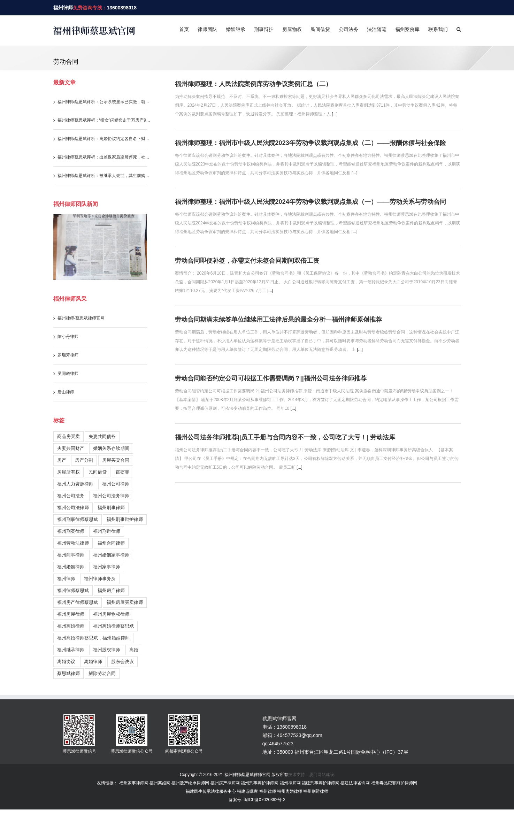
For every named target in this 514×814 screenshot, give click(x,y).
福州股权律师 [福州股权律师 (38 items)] (106, 649)
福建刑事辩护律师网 (320, 783)
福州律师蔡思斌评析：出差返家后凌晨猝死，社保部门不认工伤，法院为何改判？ (104, 157)
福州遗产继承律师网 (190, 783)
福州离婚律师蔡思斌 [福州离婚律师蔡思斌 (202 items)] (113, 626)
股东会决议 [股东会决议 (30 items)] (122, 661)
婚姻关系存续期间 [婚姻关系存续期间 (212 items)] (111, 448)
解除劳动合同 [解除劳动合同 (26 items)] (102, 673)
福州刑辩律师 (315, 791)
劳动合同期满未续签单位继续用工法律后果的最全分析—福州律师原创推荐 (278, 319)
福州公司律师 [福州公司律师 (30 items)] (115, 483)
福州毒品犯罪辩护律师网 (394, 783)
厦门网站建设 (321, 774)
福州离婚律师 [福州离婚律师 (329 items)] (70, 626)
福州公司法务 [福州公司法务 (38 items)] (70, 495)
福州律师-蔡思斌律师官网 (81, 318)
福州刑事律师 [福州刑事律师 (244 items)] (111, 507)
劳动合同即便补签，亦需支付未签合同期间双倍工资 (247, 260)
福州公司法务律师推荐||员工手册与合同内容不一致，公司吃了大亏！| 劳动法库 (285, 437)
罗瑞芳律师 (67, 355)
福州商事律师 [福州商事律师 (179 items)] (70, 555)
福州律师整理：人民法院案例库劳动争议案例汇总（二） (253, 83)
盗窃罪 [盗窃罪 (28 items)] (122, 472)
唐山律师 (65, 392)
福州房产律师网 (225, 783)
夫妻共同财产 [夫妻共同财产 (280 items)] (70, 448)
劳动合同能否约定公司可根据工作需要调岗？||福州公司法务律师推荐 (271, 378)
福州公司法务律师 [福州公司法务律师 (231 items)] (111, 495)
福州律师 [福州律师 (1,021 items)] (66, 578)
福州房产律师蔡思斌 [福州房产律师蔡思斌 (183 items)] (77, 602)
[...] (335, 114)
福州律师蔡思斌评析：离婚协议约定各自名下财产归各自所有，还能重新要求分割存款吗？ (104, 138)
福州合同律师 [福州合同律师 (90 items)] (111, 543)
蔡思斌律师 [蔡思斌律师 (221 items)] (68, 673)
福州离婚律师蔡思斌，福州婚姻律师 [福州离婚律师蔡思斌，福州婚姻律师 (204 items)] (93, 637)
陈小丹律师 (67, 336)
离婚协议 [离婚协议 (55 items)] (66, 661)
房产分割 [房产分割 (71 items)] (84, 460)
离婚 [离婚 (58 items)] (133, 649)
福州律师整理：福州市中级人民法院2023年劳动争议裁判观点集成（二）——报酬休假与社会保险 (310, 142)
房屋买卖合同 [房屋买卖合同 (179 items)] (115, 460)
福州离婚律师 (289, 791)
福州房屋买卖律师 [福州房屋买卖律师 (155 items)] (125, 602)
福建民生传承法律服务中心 (211, 791)
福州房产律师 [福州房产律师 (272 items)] (111, 590)
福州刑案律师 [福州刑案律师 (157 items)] (70, 531)
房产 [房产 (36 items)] (61, 460)
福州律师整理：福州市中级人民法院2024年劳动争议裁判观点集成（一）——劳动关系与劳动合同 (310, 201)
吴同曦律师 (67, 373)
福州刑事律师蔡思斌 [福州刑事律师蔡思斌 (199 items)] (77, 519)
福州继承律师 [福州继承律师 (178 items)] (70, 649)
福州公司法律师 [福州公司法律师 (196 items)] (73, 507)
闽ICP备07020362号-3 (263, 799)
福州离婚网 (159, 783)
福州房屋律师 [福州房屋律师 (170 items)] (70, 614)
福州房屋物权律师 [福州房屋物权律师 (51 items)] (111, 614)
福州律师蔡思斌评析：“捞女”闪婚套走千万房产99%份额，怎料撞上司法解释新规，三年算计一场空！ (104, 120)
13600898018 (122, 7)
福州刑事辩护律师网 (259, 783)
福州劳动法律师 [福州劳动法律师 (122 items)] (73, 543)
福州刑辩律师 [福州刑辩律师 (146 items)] (106, 531)
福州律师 (63, 7)
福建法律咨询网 (355, 783)
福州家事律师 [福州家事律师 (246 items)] (106, 566)
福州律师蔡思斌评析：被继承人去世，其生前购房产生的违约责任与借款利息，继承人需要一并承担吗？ (104, 175)
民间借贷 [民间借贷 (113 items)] (98, 472)
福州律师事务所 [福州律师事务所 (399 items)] (100, 578)
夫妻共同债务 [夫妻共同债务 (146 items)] (102, 436)
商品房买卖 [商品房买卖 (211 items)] (68, 436)
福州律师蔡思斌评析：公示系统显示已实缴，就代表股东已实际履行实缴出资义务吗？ (104, 101)
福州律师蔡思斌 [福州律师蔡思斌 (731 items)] (73, 590)
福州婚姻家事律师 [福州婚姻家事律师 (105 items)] (111, 555)
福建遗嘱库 (247, 791)
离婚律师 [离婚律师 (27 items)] (93, 661)
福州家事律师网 (133, 783)
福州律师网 (290, 783)
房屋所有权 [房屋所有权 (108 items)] (68, 472)
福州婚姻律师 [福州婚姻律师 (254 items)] (70, 566)
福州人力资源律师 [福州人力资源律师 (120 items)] (75, 483)
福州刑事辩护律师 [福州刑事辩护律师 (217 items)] (125, 519)
